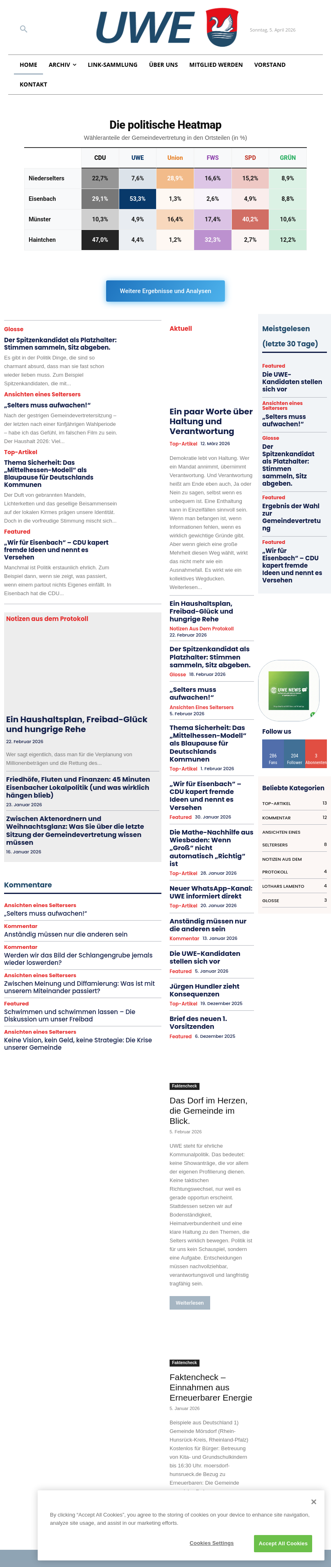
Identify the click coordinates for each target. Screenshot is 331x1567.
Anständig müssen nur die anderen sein (61, 875)
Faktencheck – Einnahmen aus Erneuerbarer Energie (211, 1274)
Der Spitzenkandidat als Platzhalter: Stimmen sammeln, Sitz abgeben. (53, 342)
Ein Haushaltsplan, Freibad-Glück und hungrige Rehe (74, 699)
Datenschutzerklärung (43, 1479)
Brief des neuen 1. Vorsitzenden (208, 914)
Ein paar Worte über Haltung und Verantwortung (205, 419)
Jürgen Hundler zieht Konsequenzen (196, 889)
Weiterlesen (190, 1189)
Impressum (29, 1466)
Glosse (13, 329)
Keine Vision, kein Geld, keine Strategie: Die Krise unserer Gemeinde (73, 981)
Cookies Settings (212, 1543)
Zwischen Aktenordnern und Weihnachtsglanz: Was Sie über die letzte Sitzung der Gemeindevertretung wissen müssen (82, 782)
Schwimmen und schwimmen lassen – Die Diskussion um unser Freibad (81, 954)
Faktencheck (184, 972)
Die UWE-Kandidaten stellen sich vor (211, 861)
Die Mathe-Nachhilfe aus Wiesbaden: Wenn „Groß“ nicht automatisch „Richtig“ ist (209, 773)
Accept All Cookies (283, 1543)
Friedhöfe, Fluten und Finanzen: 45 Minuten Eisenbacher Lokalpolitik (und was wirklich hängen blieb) (76, 754)
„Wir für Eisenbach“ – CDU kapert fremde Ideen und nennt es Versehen (60, 531)
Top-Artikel (19, 448)
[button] (24, 29)
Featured (16, 518)
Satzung (24, 1491)
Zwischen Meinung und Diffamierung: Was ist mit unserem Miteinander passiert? (74, 926)
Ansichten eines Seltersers (40, 392)
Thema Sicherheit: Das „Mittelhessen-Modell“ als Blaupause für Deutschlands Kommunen (58, 465)
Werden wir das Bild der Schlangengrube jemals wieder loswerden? (73, 899)
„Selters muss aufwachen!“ (41, 402)
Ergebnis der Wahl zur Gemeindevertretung (289, 467)
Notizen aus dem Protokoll (199, 612)
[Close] (313, 1501)
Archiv (22, 1517)
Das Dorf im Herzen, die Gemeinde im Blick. (208, 997)
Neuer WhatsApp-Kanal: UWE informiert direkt (207, 804)
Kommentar (20, 867)
